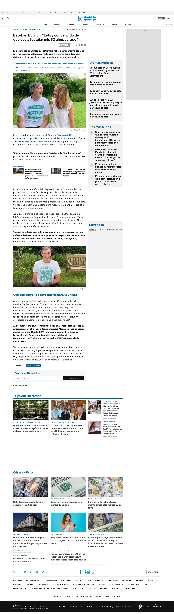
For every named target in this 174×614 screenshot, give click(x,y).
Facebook (19, 572)
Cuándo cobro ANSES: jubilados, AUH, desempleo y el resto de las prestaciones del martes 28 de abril (105, 103)
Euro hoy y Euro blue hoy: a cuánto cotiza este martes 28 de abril (105, 505)
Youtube (37, 572)
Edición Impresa (60, 585)
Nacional (18, 585)
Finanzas (72, 24)
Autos (102, 585)
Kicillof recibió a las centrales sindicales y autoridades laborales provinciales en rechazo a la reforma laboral (36, 173)
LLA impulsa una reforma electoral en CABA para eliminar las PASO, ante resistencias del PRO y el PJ (113, 429)
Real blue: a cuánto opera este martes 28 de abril (105, 115)
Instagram (25, 572)
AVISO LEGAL (79, 589)
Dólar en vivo (20, 13)
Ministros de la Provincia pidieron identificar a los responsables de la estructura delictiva (50, 64)
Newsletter (169, 24)
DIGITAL (62, 596)
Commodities (109, 229)
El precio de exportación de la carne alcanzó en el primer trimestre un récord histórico (108, 180)
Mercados (113, 581)
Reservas (31, 13)
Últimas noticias (34, 581)
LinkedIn (31, 572)
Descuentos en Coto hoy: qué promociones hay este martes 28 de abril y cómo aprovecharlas (105, 71)
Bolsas (100, 229)
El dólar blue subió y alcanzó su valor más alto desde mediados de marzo (108, 168)
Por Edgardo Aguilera (109, 418)
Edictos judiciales (98, 589)
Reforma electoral (45, 13)
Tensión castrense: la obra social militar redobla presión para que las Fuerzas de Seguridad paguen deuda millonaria (112, 410)
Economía (58, 24)
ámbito (16, 29)
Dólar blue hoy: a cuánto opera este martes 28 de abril (105, 83)
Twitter (14, 572)
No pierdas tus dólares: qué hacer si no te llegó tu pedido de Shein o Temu (68, 540)
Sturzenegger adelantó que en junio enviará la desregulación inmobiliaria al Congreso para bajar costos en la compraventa (107, 139)
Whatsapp (43, 572)
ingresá (168, 18)
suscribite (161, 18)
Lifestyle (153, 581)
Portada (17, 581)
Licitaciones (129, 589)
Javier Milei (82, 13)
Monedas (92, 229)
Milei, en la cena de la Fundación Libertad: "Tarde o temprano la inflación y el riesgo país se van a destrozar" (107, 155)
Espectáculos (116, 585)
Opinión (114, 24)
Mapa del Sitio (20, 589)
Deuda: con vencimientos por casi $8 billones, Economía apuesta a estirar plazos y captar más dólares (30, 542)
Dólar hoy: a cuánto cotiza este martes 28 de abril (105, 92)
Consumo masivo (96, 13)
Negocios (100, 24)
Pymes (57, 13)
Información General (83, 585)
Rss (145, 585)
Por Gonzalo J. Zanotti (110, 436)
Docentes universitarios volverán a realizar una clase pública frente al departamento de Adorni (30, 428)
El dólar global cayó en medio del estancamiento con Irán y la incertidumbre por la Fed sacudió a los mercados (105, 542)
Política (86, 24)
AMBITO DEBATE (108, 596)
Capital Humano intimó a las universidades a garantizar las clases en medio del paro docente (74, 172)
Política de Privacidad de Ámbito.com (50, 589)
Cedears (119, 229)
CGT (65, 13)
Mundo (30, 585)
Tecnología (133, 585)
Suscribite (74, 378)
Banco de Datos (95, 581)
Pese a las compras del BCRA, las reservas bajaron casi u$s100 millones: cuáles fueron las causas (68, 556)
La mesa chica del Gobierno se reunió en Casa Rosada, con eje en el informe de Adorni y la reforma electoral (67, 430)
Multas (115, 589)
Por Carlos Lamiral (19, 550)
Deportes (43, 585)
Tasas (72, 13)
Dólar (45, 24)
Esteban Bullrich (38, 29)
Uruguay (127, 24)
